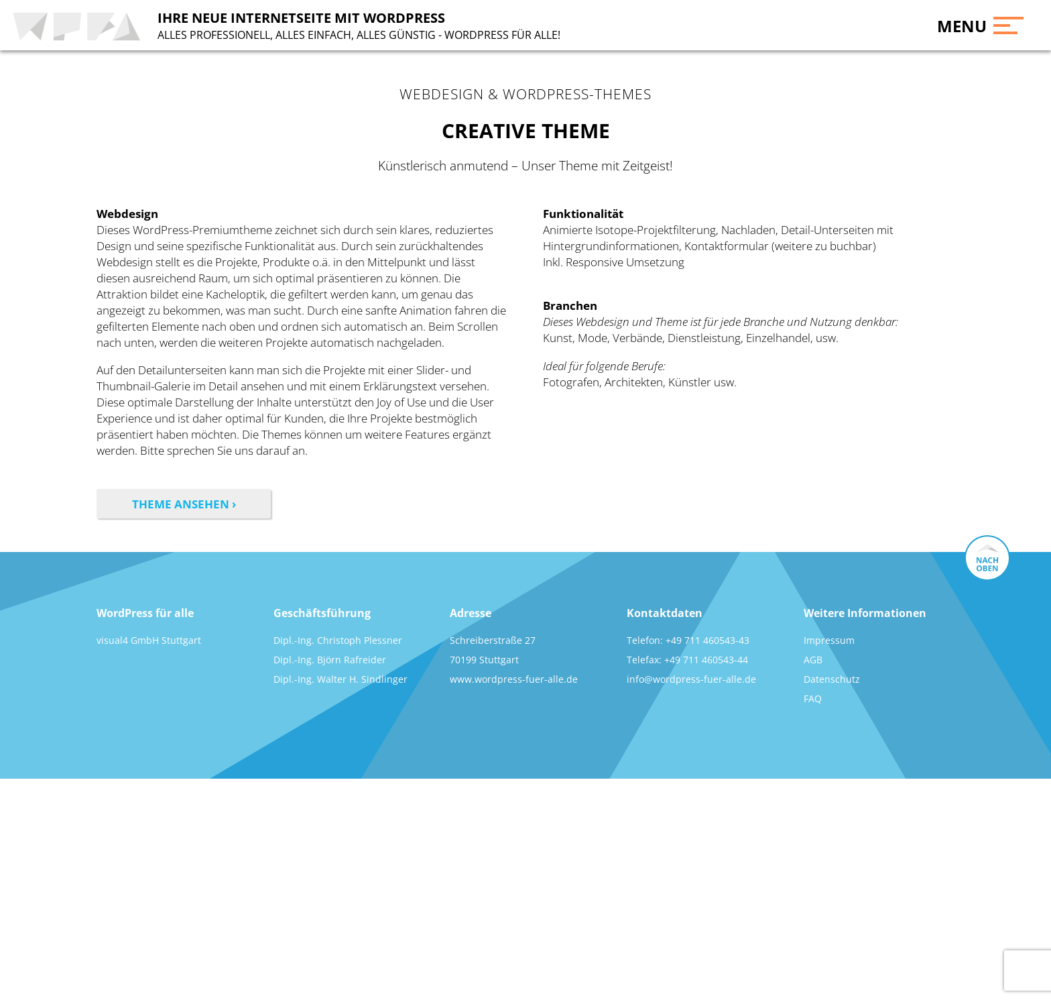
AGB (813, 659)
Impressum (829, 640)
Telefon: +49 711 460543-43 (688, 640)
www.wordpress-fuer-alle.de (514, 679)
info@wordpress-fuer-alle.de (691, 679)
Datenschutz (832, 679)
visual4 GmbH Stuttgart (149, 640)
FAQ (813, 698)
